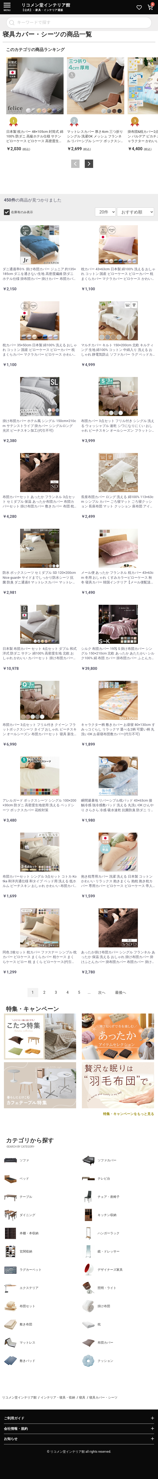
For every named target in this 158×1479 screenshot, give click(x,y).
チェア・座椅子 (101, 1196)
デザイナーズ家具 (102, 1269)
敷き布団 (18, 1324)
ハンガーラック (101, 1233)
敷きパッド (19, 1360)
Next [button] (89, 164)
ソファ (16, 1160)
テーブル (18, 1196)
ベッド (16, 1178)
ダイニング (19, 1215)
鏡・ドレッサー (101, 1251)
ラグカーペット (23, 1269)
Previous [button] (75, 164)
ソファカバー (99, 1160)
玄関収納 (18, 1251)
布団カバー (97, 1342)
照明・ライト (99, 1287)
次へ (101, 992)
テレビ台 (96, 1178)
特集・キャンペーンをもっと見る (128, 1114)
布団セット (19, 1306)
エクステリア (21, 1287)
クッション (97, 1360)
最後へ (120, 992)
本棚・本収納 (21, 1233)
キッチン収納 (99, 1215)
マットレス (19, 1342)
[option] (35, 104)
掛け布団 (96, 1306)
